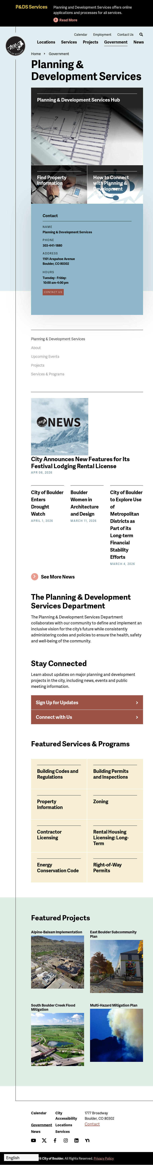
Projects (90, 42)
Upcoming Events (45, 356)
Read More (68, 19)
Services (69, 42)
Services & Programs (47, 373)
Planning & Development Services (58, 338)
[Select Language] (21, 1157)
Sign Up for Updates (57, 702)
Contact (92, 1124)
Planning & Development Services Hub (78, 99)
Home (36, 53)
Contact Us (125, 34)
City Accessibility (66, 1115)
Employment (102, 34)
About (36, 347)
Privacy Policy (104, 1158)
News (138, 42)
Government (116, 42)
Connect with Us (54, 717)
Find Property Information (52, 180)
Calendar (80, 34)
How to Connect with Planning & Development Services (111, 186)
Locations (46, 42)
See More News (58, 576)
